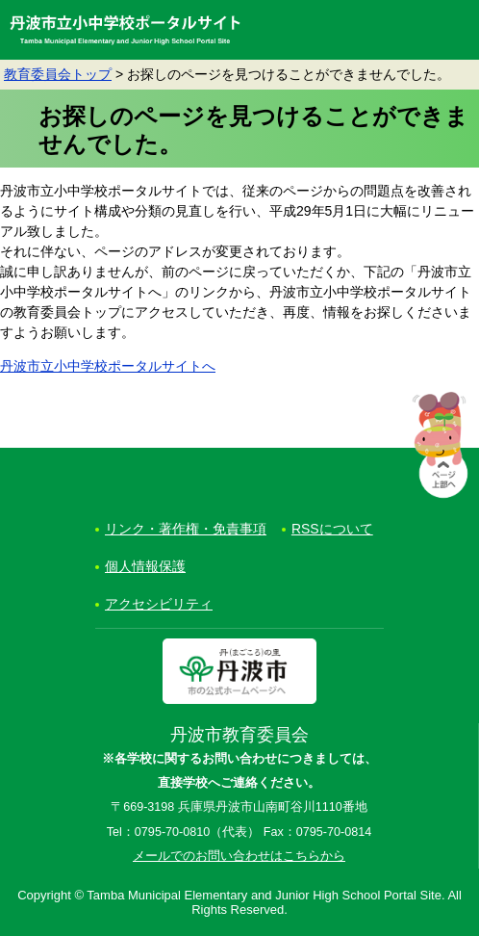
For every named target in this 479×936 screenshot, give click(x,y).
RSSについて (332, 528)
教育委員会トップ (58, 74)
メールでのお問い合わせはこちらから (239, 856)
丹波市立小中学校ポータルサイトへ (107, 366)
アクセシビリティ (159, 603)
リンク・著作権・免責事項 (185, 528)
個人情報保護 (145, 566)
